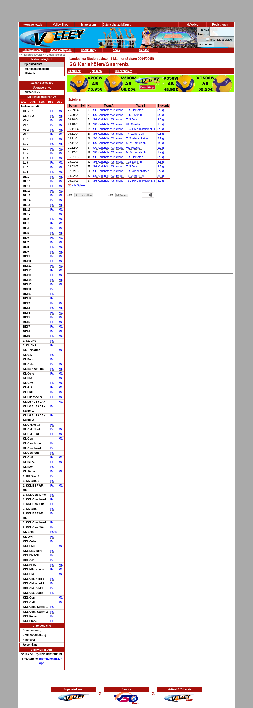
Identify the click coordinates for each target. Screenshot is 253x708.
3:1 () (160, 138)
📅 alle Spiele (76, 185)
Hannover (29, 639)
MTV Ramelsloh (135, 143)
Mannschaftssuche (37, 68)
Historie (30, 73)
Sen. (42, 101)
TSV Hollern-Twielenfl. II (140, 129)
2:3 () (160, 124)
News (116, 50)
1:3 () (160, 143)
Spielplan (96, 71)
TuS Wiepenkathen (137, 138)
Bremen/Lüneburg (34, 635)
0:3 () (160, 133)
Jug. (33, 101)
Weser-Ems (30, 644)
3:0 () (160, 110)
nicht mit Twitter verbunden (110, 195)
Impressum (88, 24)
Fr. (52, 111)
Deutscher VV (31, 92)
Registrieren (220, 24)
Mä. (61, 111)
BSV (59, 101)
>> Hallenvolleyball (31, 54)
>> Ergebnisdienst (54, 54)
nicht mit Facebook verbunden (69, 195)
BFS (51, 101)
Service (144, 50)
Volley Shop (60, 24)
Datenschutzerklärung (117, 24)
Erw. (24, 101)
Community (88, 50)
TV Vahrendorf (135, 133)
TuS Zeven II (134, 115)
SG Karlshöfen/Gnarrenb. (108, 110)
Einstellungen (151, 195)
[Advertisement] (150, 240)
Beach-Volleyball (60, 50)
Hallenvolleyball (33, 50)
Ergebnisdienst (32, 64)
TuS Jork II (132, 119)
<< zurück (74, 71)
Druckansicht (123, 71)
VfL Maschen (134, 124)
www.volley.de (32, 24)
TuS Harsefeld (134, 110)
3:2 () (160, 152)
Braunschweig (32, 630)
